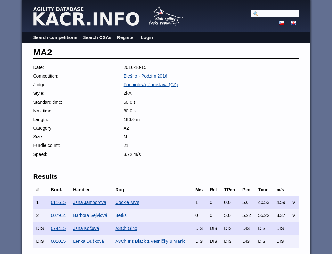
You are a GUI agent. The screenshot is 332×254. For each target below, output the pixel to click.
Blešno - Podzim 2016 (145, 75)
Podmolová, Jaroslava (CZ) (151, 84)
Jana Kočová (86, 228)
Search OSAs (97, 37)
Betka (121, 215)
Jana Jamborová (89, 202)
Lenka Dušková (88, 241)
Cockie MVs (127, 202)
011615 (58, 202)
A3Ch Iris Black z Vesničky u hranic (150, 241)
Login (147, 37)
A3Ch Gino (126, 228)
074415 (58, 228)
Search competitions (55, 37)
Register (126, 37)
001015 (58, 241)
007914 (58, 215)
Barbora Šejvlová (90, 215)
